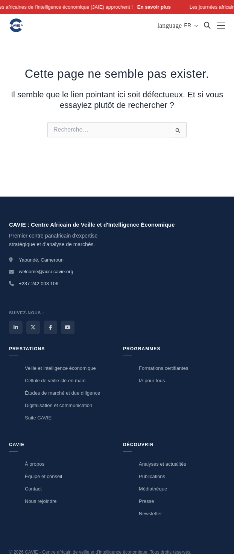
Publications (152, 476)
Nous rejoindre (41, 501)
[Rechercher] (207, 25)
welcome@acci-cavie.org (46, 271)
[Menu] (221, 25)
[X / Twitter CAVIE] (33, 327)
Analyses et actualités (162, 464)
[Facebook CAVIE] (50, 327)
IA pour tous (152, 380)
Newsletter (150, 513)
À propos (34, 464)
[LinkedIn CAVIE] (16, 327)
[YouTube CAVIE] (67, 327)
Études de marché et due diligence (62, 393)
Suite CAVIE (38, 418)
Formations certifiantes (163, 368)
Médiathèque (153, 489)
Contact (33, 489)
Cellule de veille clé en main (55, 380)
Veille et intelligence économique (60, 368)
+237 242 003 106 (38, 283)
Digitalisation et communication (58, 405)
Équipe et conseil (43, 476)
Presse (146, 501)
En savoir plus (157, 7)
